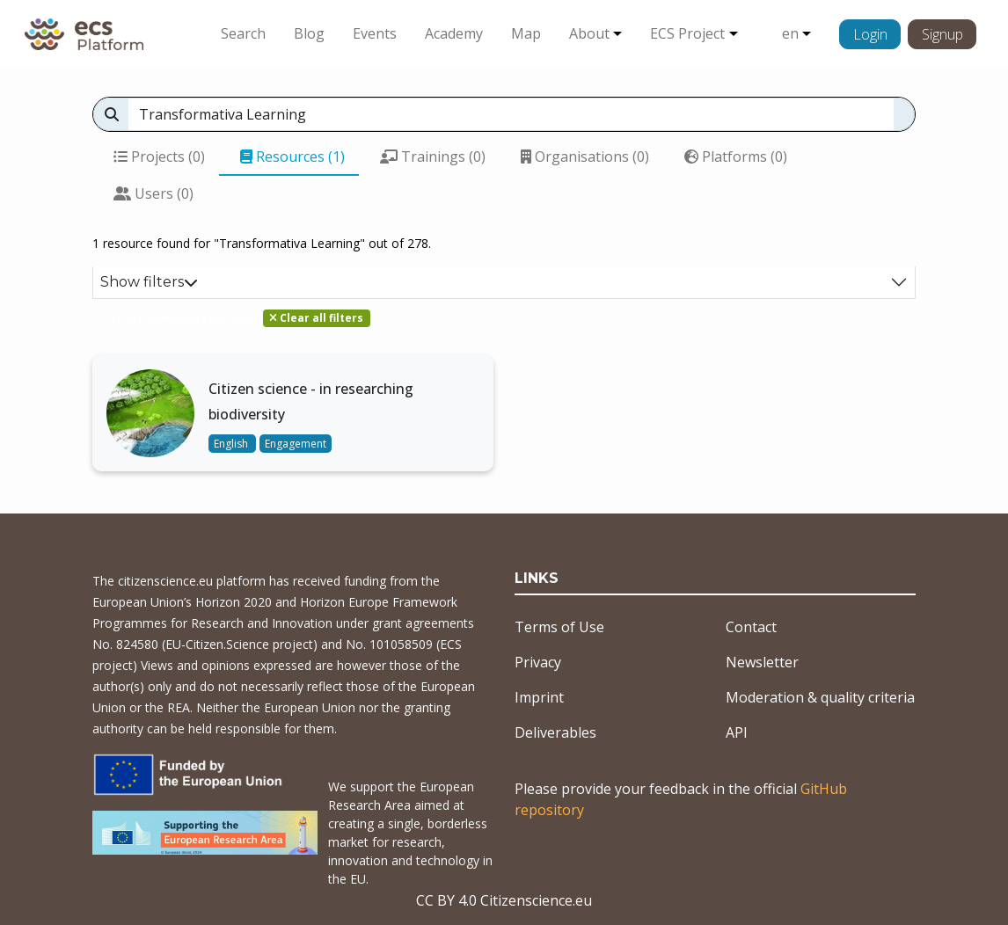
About (589, 33)
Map (526, 33)
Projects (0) (159, 156)
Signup (942, 34)
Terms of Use (559, 627)
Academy (454, 33)
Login (870, 34)
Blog (309, 33)
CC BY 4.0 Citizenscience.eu (504, 900)
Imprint (539, 697)
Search (243, 33)
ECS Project (687, 33)
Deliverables (555, 732)
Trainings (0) (433, 156)
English (232, 443)
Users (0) (153, 193)
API (737, 732)
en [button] (790, 33)
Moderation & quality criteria (820, 697)
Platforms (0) (735, 156)
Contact (751, 627)
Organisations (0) (585, 156)
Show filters (149, 281)
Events (375, 33)
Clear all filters (316, 317)
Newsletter (762, 662)
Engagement (295, 443)
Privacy (538, 662)
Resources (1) (292, 156)
